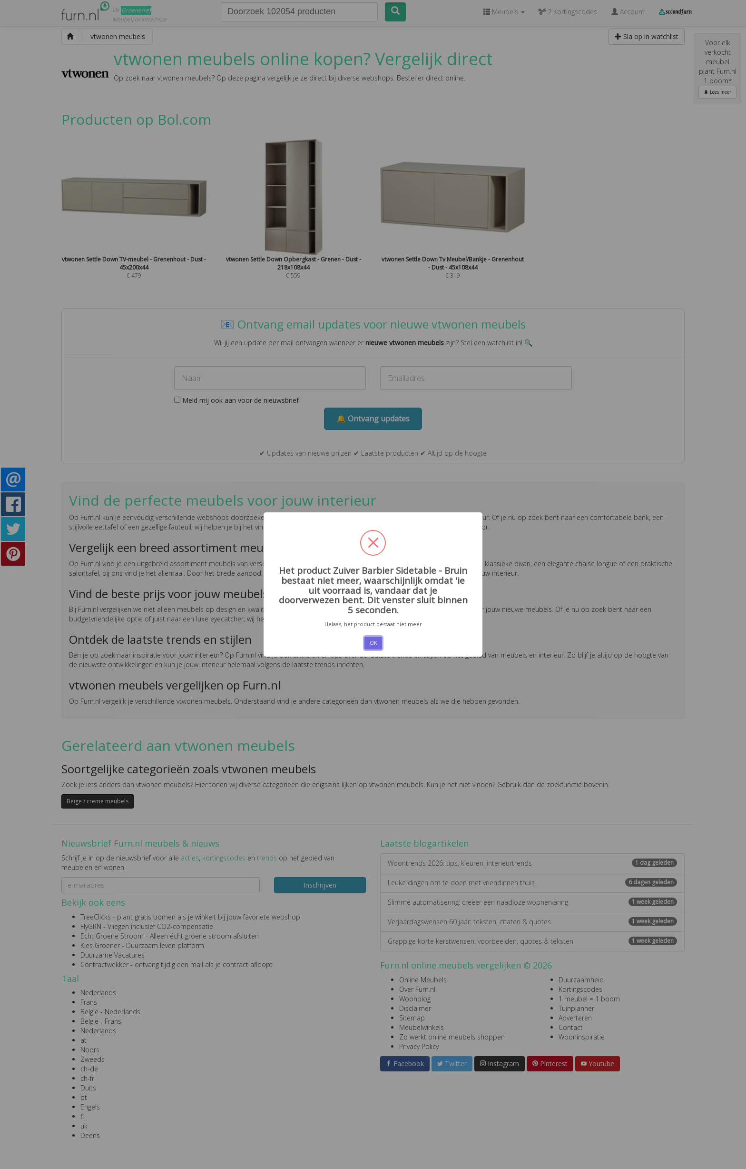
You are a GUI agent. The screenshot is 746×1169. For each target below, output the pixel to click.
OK (373, 642)
